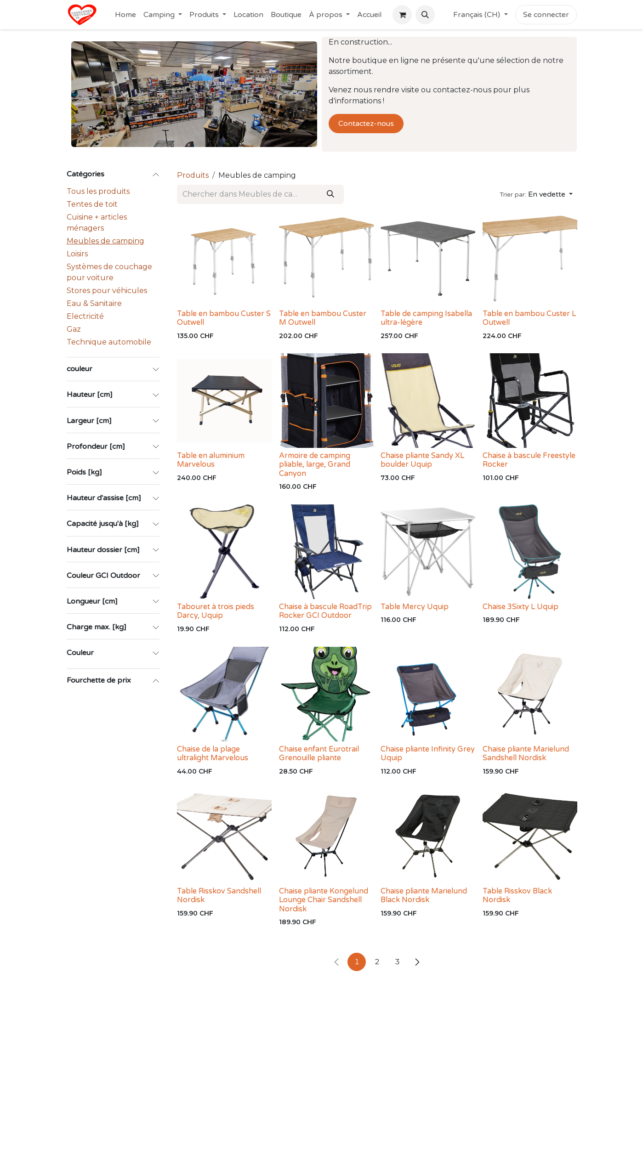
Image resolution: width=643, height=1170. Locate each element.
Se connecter (546, 14)
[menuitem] (125, 15)
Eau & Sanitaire (94, 303)
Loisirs (77, 253)
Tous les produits (98, 191)
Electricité (85, 316)
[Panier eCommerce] (402, 14)
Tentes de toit (92, 204)
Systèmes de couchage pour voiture (109, 272)
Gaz (74, 329)
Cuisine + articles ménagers (97, 222)
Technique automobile (109, 342)
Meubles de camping (105, 241)
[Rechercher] (330, 194)
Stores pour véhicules (107, 290)
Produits (193, 175)
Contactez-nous (366, 123)
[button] (425, 14)
